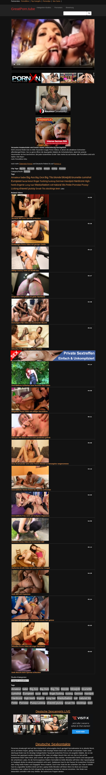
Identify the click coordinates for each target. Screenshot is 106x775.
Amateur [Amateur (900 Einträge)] (15, 177)
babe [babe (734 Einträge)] (23, 177)
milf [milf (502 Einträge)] (51, 185)
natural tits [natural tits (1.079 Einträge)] (59, 184)
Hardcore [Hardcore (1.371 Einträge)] (79, 181)
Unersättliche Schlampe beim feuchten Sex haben (31, 385)
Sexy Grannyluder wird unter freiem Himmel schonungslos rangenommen (40, 464)
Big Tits (39, 169)
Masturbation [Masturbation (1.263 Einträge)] (42, 184)
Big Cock (30, 169)
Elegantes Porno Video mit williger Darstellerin (30, 411)
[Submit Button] (89, 13)
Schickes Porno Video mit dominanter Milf (28, 542)
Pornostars (58, 7)
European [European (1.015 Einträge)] (16, 181)
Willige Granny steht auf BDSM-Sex (25, 270)
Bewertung (70, 7)
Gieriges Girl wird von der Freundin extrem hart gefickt (33, 620)
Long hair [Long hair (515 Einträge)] (29, 185)
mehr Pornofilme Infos (19, 159)
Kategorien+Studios (44, 7)
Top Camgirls (36, 1)
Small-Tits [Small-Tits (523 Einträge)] (40, 188)
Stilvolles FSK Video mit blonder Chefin (27, 349)
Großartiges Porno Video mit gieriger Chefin (29, 244)
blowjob (47, 169)
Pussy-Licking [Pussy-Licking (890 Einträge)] (37, 702)
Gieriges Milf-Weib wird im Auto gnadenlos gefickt (31, 438)
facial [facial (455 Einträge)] (24, 181)
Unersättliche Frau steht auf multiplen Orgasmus (30, 516)
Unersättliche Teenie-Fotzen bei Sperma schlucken (31, 490)
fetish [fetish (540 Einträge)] (30, 181)
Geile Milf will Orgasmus (21, 594)
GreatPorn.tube (23, 9)
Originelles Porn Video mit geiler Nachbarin (28, 297)
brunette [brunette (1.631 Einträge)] (76, 177)
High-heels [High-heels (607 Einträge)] (29, 698)
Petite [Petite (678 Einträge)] (69, 185)
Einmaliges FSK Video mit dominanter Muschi (29, 323)
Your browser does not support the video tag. (53, 44)
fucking (54, 169)
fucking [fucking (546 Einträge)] (51, 181)
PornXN (27, 171)
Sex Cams (56, 1)
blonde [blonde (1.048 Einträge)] (57, 177)
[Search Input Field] (75, 13)
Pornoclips (46, 1)
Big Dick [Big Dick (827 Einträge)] (39, 177)
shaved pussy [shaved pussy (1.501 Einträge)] (27, 188)
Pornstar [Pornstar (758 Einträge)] (76, 185)
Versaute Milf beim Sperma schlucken (26, 218)
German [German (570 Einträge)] (60, 181)
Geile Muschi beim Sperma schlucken (26, 672)
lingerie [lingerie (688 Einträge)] (21, 185)
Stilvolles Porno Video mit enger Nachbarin (28, 646)
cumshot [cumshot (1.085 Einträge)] (86, 177)
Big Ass (22, 169)
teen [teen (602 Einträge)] (58, 188)
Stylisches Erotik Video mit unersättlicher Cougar (31, 568)
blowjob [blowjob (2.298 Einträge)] (66, 177)
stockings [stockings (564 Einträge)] (50, 188)
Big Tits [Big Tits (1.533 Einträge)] (49, 177)
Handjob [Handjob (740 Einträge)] (68, 181)
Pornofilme (25, 1)
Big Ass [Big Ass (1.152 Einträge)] (30, 177)
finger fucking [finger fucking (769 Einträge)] (41, 181)
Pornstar (62, 169)
